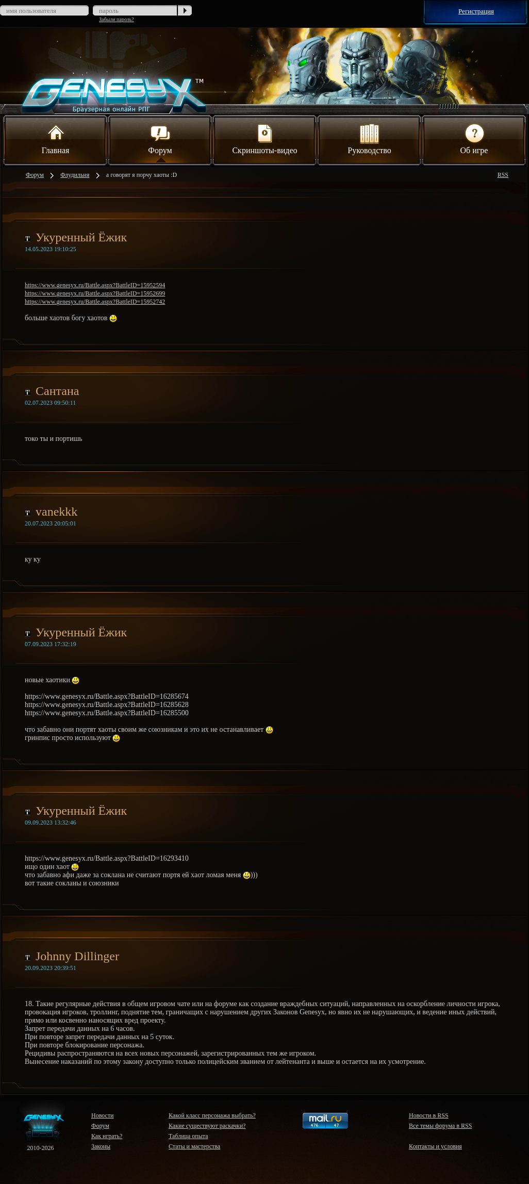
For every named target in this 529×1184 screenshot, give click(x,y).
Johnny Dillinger (77, 956)
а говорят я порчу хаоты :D (141, 174)
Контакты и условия (435, 1146)
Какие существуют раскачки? (207, 1125)
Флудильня (74, 174)
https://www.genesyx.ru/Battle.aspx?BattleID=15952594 (95, 285)
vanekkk (56, 511)
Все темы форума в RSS (440, 1125)
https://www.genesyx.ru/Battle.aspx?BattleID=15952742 (95, 301)
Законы (100, 1146)
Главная (56, 138)
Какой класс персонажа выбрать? (212, 1115)
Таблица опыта (188, 1136)
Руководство (369, 138)
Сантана (57, 391)
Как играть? (106, 1136)
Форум (160, 138)
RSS (503, 174)
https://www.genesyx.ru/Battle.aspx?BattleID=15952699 (95, 293)
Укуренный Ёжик (81, 237)
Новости (102, 1115)
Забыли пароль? (116, 19)
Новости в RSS (429, 1115)
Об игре (474, 138)
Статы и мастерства (194, 1146)
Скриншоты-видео (264, 138)
